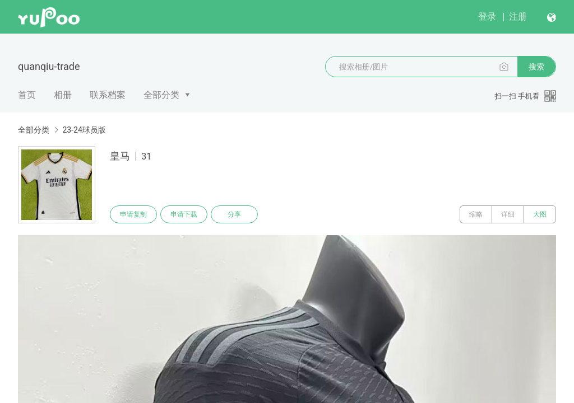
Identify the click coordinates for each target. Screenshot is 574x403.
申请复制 (133, 214)
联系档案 (108, 95)
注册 (518, 16)
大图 (540, 214)
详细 (508, 214)
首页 (27, 95)
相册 (63, 95)
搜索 (536, 66)
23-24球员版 (83, 129)
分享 (234, 214)
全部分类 (161, 95)
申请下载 (183, 214)
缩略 (476, 214)
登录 (487, 16)
